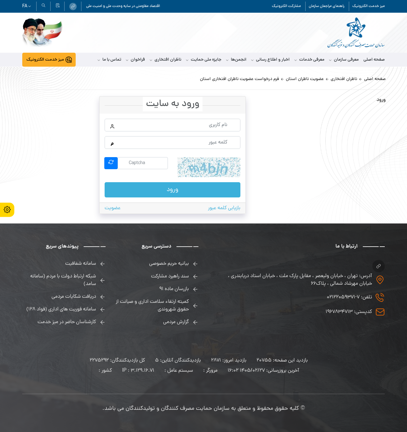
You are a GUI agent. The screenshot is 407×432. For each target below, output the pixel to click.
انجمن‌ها (236, 60)
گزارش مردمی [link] (176, 322)
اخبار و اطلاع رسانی (270, 60)
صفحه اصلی (374, 60)
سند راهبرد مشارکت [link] (170, 276)
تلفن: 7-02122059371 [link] (349, 297)
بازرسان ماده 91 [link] (174, 289)
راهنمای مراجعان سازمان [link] (326, 6)
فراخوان (135, 60)
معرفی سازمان (344, 60)
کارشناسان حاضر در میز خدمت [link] (67, 322)
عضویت (113, 208)
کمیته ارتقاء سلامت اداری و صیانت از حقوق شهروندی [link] (152, 305)
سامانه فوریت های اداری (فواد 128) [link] (61, 309)
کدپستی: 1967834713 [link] (349, 312)
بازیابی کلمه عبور (224, 208)
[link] (73, 6)
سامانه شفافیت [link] (80, 264)
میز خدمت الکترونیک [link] (368, 6)
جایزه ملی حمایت (203, 60)
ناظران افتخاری (165, 60)
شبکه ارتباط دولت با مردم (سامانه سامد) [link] (63, 280)
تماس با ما (109, 60)
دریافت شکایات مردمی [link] (74, 297)
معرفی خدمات (309, 60)
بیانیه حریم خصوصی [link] (169, 264)
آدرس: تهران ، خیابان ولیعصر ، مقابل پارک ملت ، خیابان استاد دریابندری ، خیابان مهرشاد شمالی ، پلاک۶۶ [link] (300, 280)
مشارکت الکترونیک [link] (286, 6)
